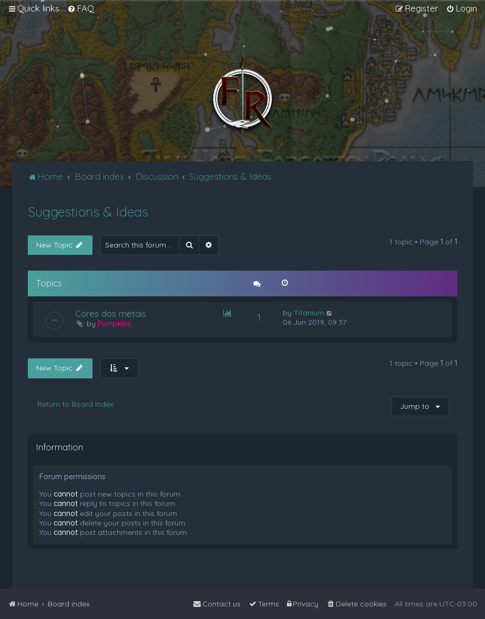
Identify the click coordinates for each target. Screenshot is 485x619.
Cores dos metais (110, 313)
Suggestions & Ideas (88, 211)
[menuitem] (80, 8)
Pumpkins (114, 323)
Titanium (309, 312)
